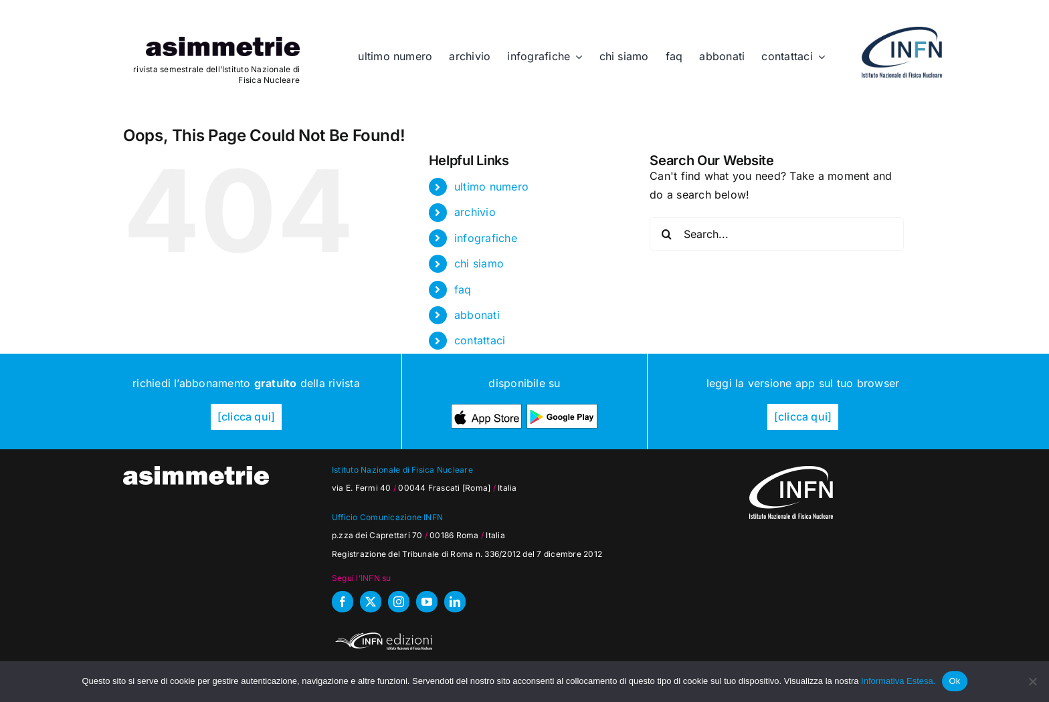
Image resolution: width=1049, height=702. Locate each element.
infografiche (485, 238)
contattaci (479, 340)
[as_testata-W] (196, 471)
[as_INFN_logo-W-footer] (791, 471)
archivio (475, 212)
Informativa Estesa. (898, 681)
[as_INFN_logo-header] (902, 32)
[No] (1032, 681)
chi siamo (479, 263)
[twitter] (370, 601)
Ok (954, 681)
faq (463, 289)
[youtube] (427, 601)
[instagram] (398, 601)
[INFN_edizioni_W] (382, 634)
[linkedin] (455, 601)
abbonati (477, 315)
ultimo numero (491, 186)
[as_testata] (223, 42)
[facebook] (342, 601)
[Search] (666, 234)
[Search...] (777, 234)
